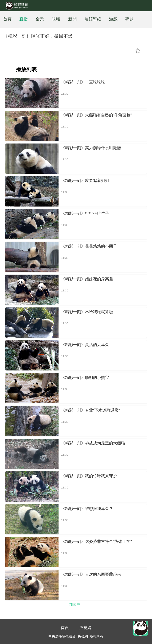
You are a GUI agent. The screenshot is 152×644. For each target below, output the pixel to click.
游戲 (113, 19)
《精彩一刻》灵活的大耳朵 (85, 344)
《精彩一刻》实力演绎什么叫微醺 (91, 148)
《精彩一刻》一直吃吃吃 (83, 82)
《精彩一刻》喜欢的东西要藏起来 (91, 574)
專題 (129, 19)
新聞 (72, 19)
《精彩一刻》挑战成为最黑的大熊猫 (93, 443)
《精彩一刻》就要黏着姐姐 (85, 180)
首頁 (7, 19)
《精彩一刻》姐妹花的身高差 (87, 279)
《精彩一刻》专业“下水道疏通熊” (90, 410)
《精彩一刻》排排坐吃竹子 (85, 213)
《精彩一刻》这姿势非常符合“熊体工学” (96, 541)
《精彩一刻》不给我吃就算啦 (87, 312)
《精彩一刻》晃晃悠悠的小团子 (89, 246)
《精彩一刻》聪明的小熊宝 (85, 377)
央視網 (85, 627)
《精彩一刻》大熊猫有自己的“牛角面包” (96, 115)
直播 (23, 19)
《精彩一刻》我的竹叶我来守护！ (91, 476)
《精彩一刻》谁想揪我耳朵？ (87, 508)
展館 (88, 19)
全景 (40, 19)
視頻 (56, 19)
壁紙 (97, 19)
